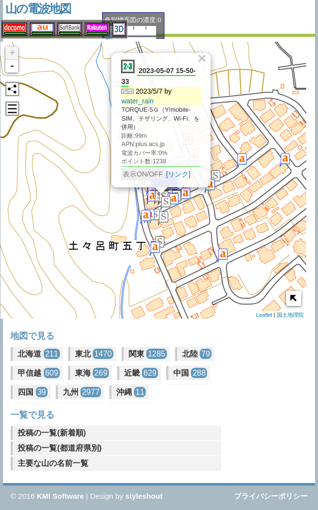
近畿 (141, 373)
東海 (92, 373)
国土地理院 (290, 315)
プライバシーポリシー (271, 496)
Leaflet (264, 315)
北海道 (38, 354)
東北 (94, 354)
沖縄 (131, 392)
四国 (32, 392)
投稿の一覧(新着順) (52, 433)
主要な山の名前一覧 (53, 463)
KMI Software (60, 496)
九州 (82, 392)
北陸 (197, 354)
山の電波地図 (38, 8)
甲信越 (38, 373)
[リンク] (176, 172)
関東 (148, 354)
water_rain (135, 98)
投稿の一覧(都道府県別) (60, 448)
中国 (190, 373)
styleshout (143, 496)
